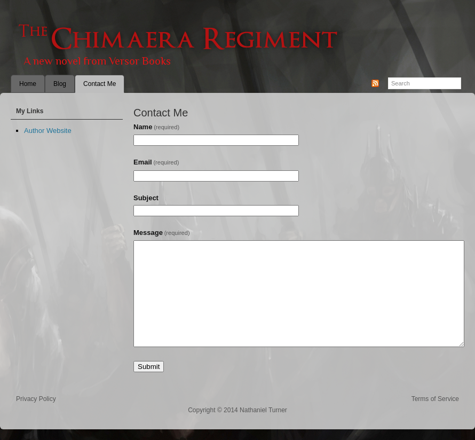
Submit (149, 367)
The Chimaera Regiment (237, 42)
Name (156, 127)
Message (161, 233)
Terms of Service (435, 399)
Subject (146, 198)
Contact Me (99, 84)
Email (156, 162)
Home (27, 84)
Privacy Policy (36, 399)
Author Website (48, 131)
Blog (59, 84)
